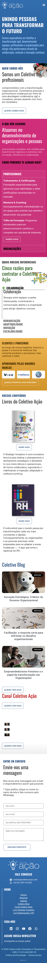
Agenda (23, 901)
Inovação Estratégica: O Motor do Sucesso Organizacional (23, 599)
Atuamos (24, 898)
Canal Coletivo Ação (23, 907)
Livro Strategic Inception (23, 910)
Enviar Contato (17, 847)
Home (7, 889)
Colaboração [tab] (15, 288)
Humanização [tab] (11, 320)
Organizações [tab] (12, 248)
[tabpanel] (23, 211)
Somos (23, 895)
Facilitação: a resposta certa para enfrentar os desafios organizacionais (23, 636)
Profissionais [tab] (12, 174)
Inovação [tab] (9, 328)
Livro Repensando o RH (23, 913)
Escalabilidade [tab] (13, 331)
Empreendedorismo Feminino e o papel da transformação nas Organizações (23, 674)
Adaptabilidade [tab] (13, 324)
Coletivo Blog (23, 904)
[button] (44, 5)
